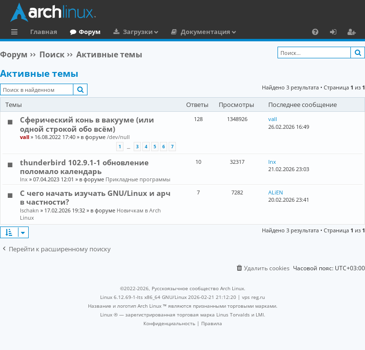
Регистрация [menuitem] (353, 33)
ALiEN (275, 192)
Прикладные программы (137, 179)
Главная (43, 31)
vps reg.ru (253, 297)
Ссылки (16, 33)
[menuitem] (315, 31)
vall (24, 136)
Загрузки (138, 31)
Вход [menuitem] (336, 33)
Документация (205, 31)
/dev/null (118, 136)
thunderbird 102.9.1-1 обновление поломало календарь (84, 167)
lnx (24, 179)
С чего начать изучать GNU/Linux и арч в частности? (95, 197)
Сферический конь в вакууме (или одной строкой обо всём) (87, 124)
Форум (90, 31)
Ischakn (29, 210)
